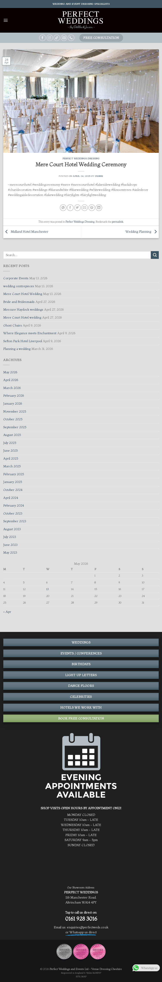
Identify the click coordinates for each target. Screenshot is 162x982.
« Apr (7, 612)
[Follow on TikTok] (57, 38)
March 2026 (12, 388)
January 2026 (12, 403)
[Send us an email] (64, 38)
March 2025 (12, 466)
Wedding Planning (142, 232)
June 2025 (10, 450)
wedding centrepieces (18, 286)
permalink (117, 221)
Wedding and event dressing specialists (81, 3)
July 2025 (9, 443)
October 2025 (12, 419)
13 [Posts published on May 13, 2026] (47, 589)
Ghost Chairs (12, 325)
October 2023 (12, 513)
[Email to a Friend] (84, 207)
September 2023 (14, 521)
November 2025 (14, 411)
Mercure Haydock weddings (23, 309)
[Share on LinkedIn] (99, 207)
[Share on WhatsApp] (63, 207)
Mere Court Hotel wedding (22, 317)
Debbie (99, 176)
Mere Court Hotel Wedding (22, 294)
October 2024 (12, 490)
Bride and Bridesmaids (19, 302)
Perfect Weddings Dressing (81, 158)
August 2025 (12, 435)
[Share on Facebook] (70, 207)
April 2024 (10, 498)
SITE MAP (81, 976)
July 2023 (9, 537)
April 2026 (10, 380)
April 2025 (10, 458)
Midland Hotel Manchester (25, 232)
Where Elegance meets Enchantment (29, 333)
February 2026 (13, 396)
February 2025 (13, 474)
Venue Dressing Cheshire (106, 969)
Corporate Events (15, 278)
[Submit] (155, 255)
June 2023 (10, 545)
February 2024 (13, 505)
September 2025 (14, 427)
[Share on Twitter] (77, 207)
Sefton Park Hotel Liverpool (22, 341)
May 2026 (10, 372)
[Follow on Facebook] (42, 38)
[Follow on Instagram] (49, 38)
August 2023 (12, 529)
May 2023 (10, 552)
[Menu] (5, 20)
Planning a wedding (17, 349)
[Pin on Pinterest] (91, 207)
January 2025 (12, 482)
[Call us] (71, 38)
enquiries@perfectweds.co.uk (87, 927)
